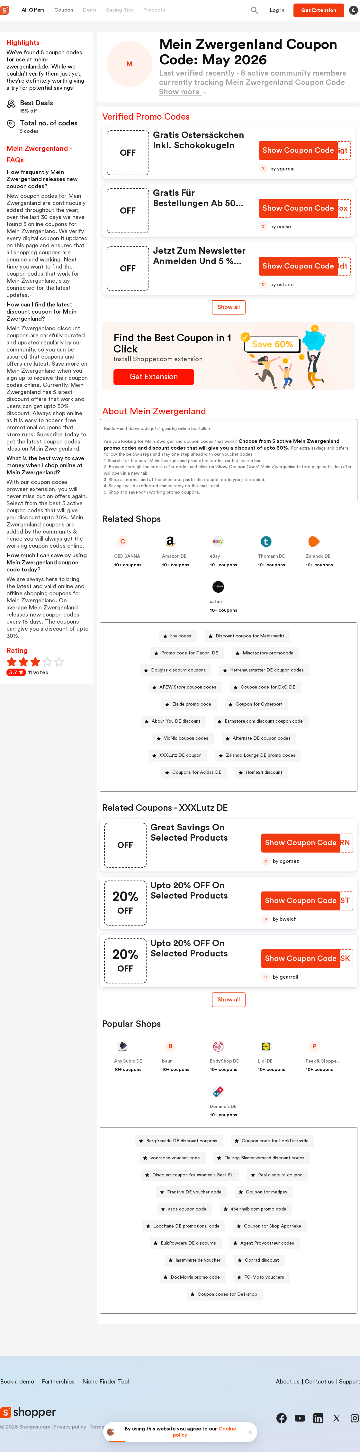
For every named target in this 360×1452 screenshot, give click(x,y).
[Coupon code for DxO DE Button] (265, 687)
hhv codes (180, 636)
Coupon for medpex (266, 1192)
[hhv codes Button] (178, 636)
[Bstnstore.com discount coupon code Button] (261, 721)
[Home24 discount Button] (261, 773)
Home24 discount (264, 772)
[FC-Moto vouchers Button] (261, 1277)
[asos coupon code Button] (184, 1209)
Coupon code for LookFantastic (275, 1141)
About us (288, 1381)
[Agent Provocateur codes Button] (265, 1243)
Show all (229, 999)
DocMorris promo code (195, 1277)
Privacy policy (70, 1426)
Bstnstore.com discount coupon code (264, 721)
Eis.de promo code (191, 704)
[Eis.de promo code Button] (189, 704)
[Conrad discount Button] (259, 1260)
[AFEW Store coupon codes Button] (185, 687)
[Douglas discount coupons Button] (176, 670)
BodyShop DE (224, 1061)
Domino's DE (223, 1106)
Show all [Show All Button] (229, 307)
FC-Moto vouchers (264, 1277)
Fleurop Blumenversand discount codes (264, 1158)
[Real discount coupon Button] (277, 1175)
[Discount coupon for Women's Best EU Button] (190, 1175)
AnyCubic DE (128, 1061)
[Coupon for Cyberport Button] (256, 704)
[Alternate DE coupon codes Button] (259, 738)
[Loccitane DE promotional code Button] (183, 1226)
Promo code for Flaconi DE (189, 653)
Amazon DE (174, 556)
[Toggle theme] (353, 10)
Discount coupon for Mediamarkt (250, 636)
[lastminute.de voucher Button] (195, 1260)
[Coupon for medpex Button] (264, 1192)
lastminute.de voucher (198, 1260)
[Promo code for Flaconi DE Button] (187, 653)
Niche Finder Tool (105, 1381)
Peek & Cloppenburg (327, 1061)
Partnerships (58, 1381)
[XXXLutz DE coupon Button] (177, 756)
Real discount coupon (280, 1175)
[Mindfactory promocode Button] (265, 653)
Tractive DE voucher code (194, 1192)
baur (167, 1061)
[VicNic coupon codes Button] (183, 738)
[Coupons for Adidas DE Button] (194, 773)
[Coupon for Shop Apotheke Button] (270, 1226)
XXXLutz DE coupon (180, 755)
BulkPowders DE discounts (188, 1243)
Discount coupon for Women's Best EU (193, 1175)
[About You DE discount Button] (173, 721)
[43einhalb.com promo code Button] (256, 1209)
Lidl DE (265, 1061)
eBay (215, 556)
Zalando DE (318, 556)
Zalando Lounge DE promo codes (260, 755)
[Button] (277, 10)
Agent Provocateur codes (267, 1243)
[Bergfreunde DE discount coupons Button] (179, 1141)
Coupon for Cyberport (259, 704)
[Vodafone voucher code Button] (173, 1158)
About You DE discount (176, 721)
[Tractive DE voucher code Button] (191, 1192)
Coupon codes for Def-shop (227, 1294)
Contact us (319, 1381)
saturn (217, 601)
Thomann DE (271, 556)
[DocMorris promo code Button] (193, 1277)
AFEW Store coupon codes (187, 687)
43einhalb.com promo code (258, 1209)
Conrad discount (262, 1260)
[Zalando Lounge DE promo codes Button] (258, 756)
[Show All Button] (229, 999)
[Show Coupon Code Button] (299, 150)
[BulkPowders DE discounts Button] (186, 1243)
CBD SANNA (127, 556)
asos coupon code (187, 1209)
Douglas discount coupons (178, 670)
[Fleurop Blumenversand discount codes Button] (261, 1158)
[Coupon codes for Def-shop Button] (225, 1295)
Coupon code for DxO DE (268, 687)
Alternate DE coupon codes (262, 738)
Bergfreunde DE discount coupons (181, 1141)
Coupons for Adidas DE (196, 772)
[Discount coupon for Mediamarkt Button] (247, 636)
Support (349, 1381)
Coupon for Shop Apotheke (272, 1226)
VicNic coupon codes (186, 738)
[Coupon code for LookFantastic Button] (272, 1141)
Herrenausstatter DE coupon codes (267, 670)
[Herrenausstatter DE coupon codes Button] (264, 670)
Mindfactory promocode (268, 653)
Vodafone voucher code (175, 1158)
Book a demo (17, 1381)
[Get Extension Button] (153, 377)
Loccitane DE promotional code (186, 1226)
